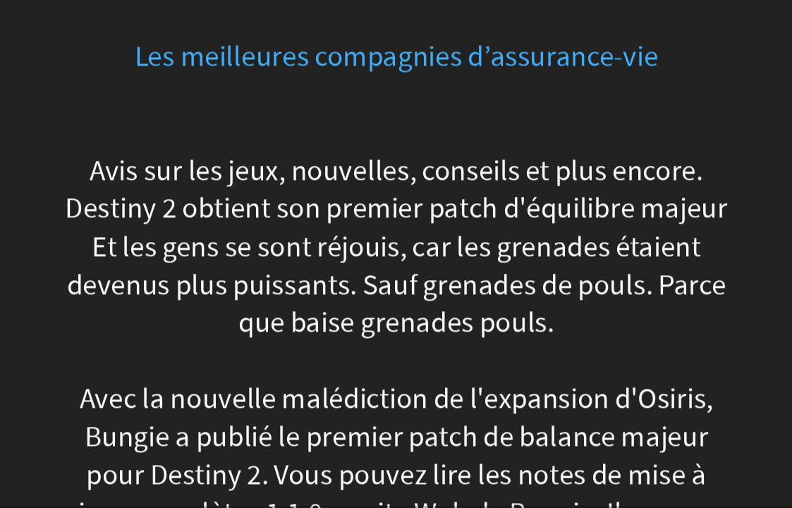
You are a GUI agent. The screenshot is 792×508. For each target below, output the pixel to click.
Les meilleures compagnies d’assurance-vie (395, 56)
